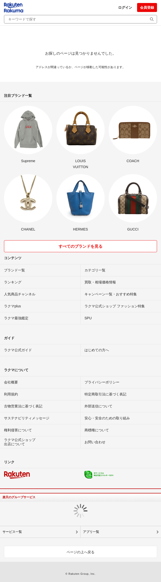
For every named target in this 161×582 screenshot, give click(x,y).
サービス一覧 (12, 532)
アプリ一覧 (91, 532)
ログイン (125, 7)
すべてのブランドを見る (80, 246)
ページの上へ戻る (80, 552)
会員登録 (147, 7)
